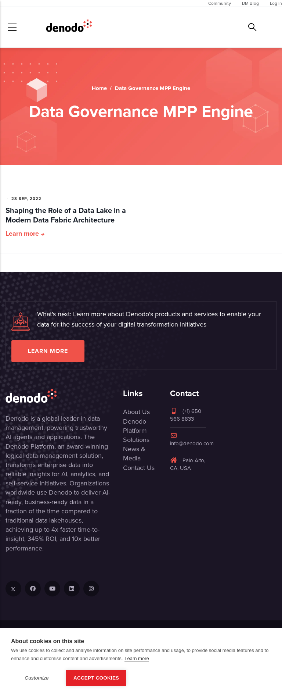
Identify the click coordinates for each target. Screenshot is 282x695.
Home (99, 88)
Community (219, 3)
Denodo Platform (135, 426)
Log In (276, 3)
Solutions (136, 440)
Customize (37, 678)
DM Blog (250, 3)
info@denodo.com (192, 440)
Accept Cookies (96, 678)
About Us (136, 412)
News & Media (134, 453)
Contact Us (139, 468)
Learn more (22, 233)
